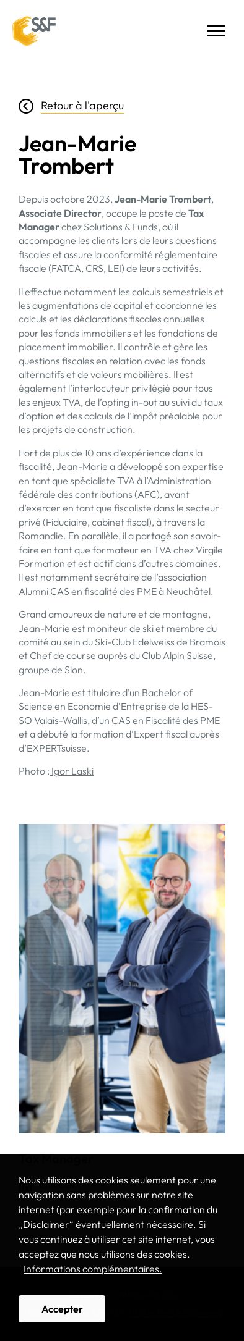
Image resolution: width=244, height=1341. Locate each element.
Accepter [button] (62, 1309)
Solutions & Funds (34, 30)
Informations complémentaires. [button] (93, 1269)
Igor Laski (72, 771)
